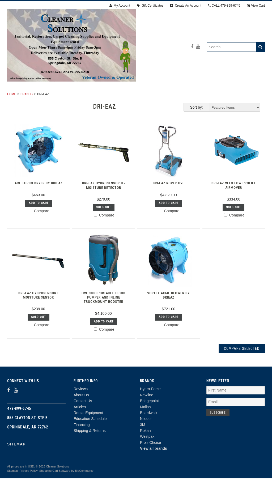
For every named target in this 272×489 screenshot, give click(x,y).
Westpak (147, 456)
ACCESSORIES (224, 96)
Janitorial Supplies (181, 96)
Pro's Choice (150, 463)
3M (142, 445)
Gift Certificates (150, 5)
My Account (119, 5)
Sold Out (103, 227)
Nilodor (146, 439)
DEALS (191, 102)
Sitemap (16, 464)
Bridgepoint (149, 421)
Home (11, 114)
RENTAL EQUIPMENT (53, 96)
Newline (146, 415)
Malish (145, 427)
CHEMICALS (164, 102)
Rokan (145, 451)
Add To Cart (38, 223)
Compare (39, 231)
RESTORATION (94, 96)
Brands (26, 114)
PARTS (137, 102)
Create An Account (185, 5)
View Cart (256, 5)
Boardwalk (148, 433)
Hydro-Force (150, 409)
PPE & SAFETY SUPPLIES (97, 102)
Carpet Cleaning (134, 96)
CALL (224, 5)
